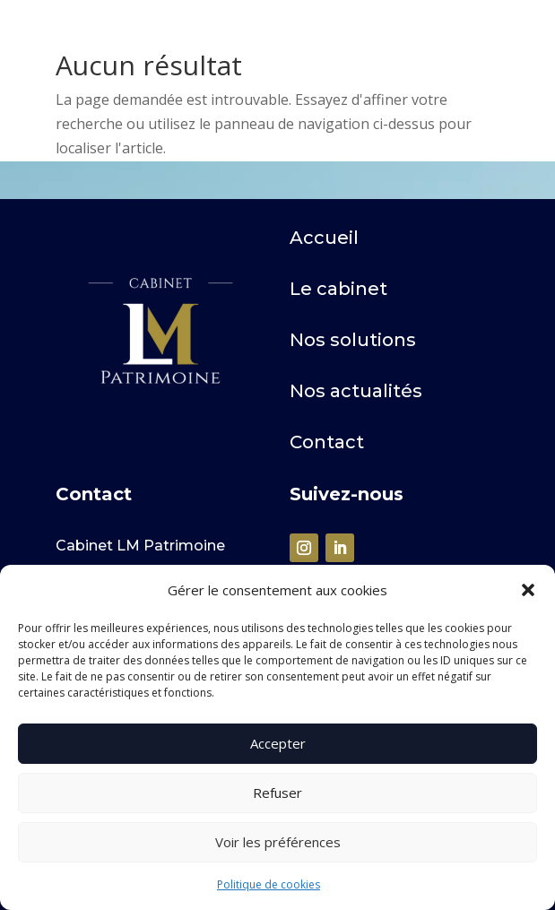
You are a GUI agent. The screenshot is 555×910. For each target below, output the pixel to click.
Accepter (278, 743)
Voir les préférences (278, 842)
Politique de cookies (268, 884)
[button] (528, 590)
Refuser (277, 793)
